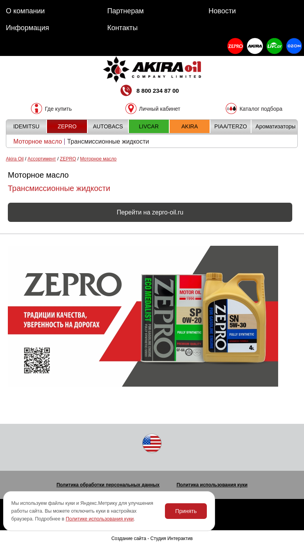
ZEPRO (68, 159)
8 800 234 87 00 (149, 91)
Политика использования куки (212, 485)
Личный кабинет (159, 108)
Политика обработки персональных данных (107, 485)
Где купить (58, 108)
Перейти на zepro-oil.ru (150, 212)
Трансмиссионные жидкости (108, 141)
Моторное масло (37, 141)
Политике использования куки (100, 519)
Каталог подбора (260, 108)
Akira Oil (15, 159)
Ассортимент (41, 159)
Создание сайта (128, 538)
